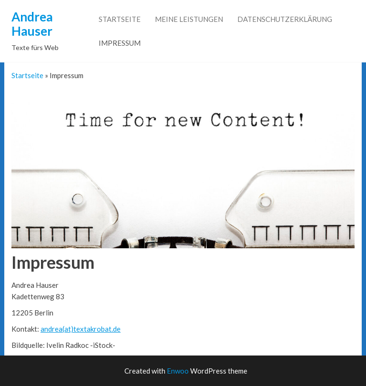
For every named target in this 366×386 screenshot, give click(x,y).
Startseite (120, 19)
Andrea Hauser (32, 24)
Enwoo (178, 370)
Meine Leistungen (189, 19)
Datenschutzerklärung (284, 19)
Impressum (120, 43)
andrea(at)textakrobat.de (81, 329)
